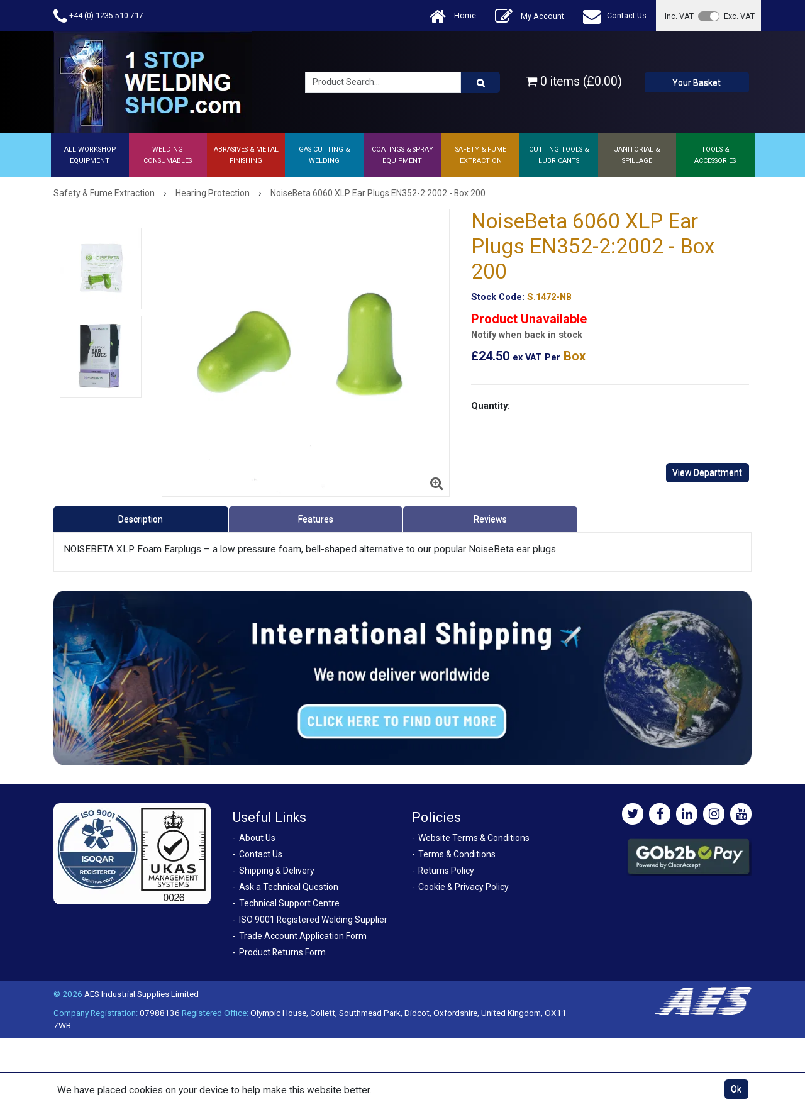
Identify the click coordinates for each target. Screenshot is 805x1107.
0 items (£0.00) (574, 81)
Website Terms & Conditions (474, 838)
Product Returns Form (282, 952)
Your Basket (696, 82)
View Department (707, 472)
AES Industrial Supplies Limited (141, 994)
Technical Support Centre (289, 903)
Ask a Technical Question (288, 887)
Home (453, 16)
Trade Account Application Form (303, 936)
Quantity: (490, 405)
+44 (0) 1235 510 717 (98, 16)
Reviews (490, 519)
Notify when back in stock (526, 335)
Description (140, 519)
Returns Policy (446, 870)
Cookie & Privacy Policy (463, 887)
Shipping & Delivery (276, 870)
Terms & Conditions (457, 854)
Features (315, 519)
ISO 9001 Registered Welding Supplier (313, 920)
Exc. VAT (739, 16)
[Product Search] (480, 82)
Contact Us (615, 16)
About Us (257, 838)
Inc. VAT (679, 16)
